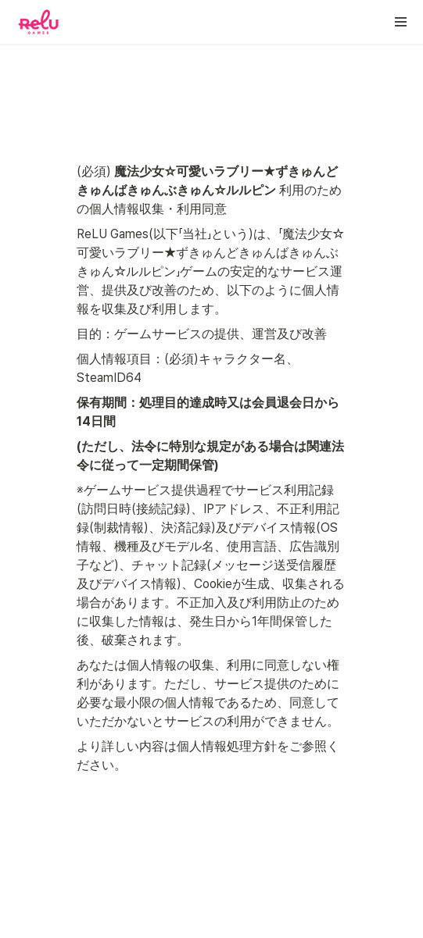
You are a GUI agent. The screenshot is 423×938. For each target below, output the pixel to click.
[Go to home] (38, 22)
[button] (401, 22)
